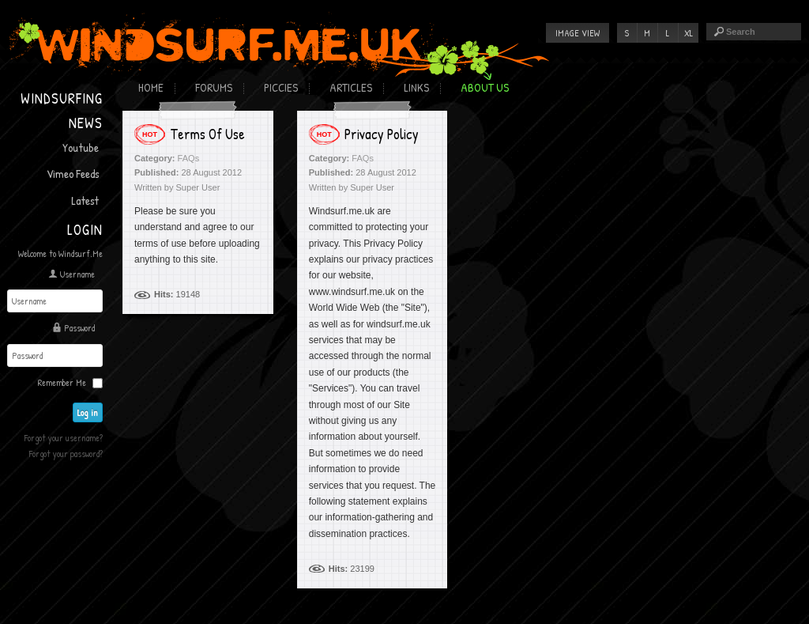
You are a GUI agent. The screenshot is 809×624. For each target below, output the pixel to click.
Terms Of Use (207, 134)
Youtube (80, 147)
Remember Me (62, 382)
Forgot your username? (63, 437)
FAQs (189, 158)
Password (79, 328)
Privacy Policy (381, 134)
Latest (85, 200)
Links (416, 87)
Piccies (281, 87)
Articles (350, 87)
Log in (88, 412)
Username (77, 274)
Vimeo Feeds (73, 173)
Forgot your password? (66, 453)
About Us (485, 87)
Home (151, 87)
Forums (213, 87)
